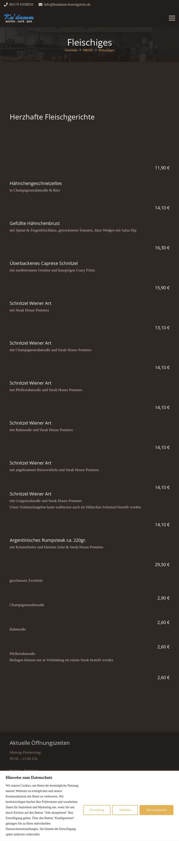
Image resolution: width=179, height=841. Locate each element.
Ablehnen (125, 810)
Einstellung (97, 810)
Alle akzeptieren (156, 810)
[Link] (19, 18)
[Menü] (172, 18)
